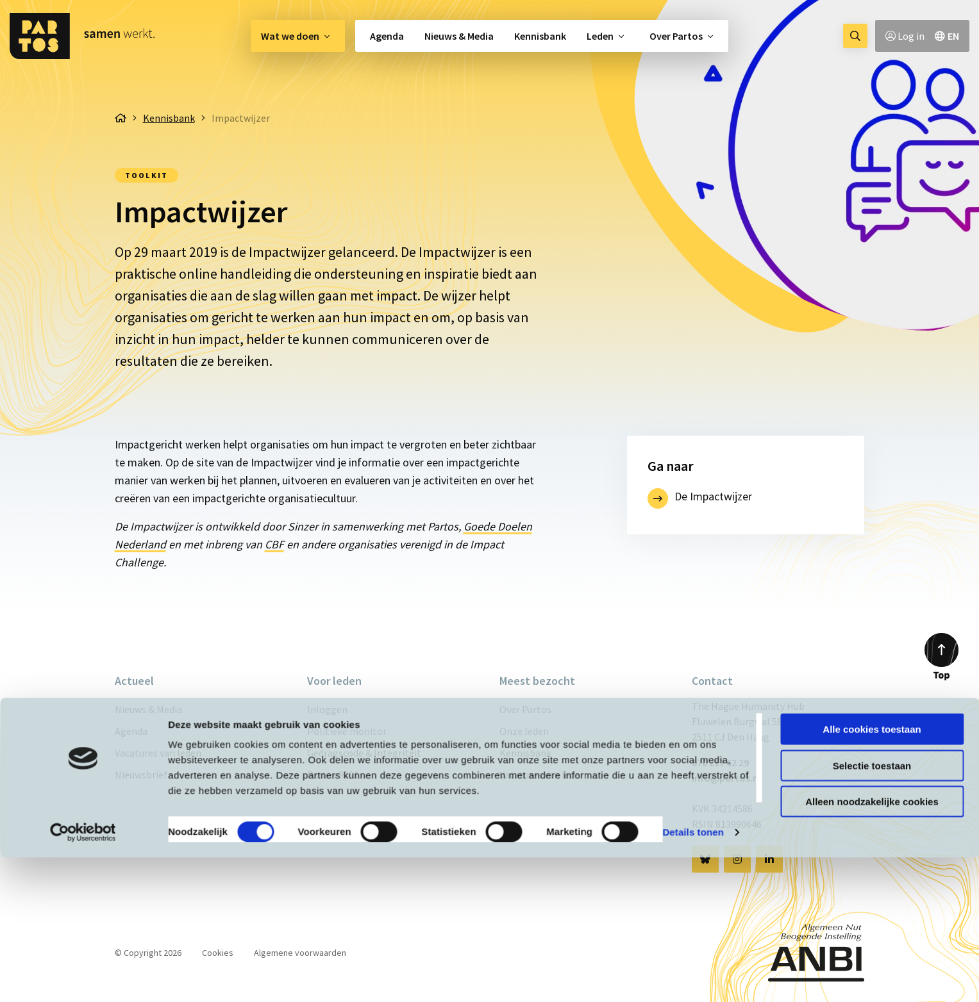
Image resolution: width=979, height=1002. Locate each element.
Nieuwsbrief (141, 774)
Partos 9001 (333, 774)
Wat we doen (290, 35)
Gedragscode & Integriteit (364, 752)
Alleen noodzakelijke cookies (872, 945)
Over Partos (676, 35)
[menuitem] (298, 36)
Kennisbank (540, 35)
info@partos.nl (726, 777)
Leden (600, 35)
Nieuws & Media (459, 35)
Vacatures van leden (158, 752)
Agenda (387, 35)
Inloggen (327, 709)
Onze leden (524, 731)
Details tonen (692, 976)
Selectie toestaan (872, 910)
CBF (274, 544)
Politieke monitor (347, 731)
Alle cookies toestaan (872, 873)
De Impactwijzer (713, 496)
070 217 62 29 (720, 762)
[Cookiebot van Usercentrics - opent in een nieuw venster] (83, 977)
